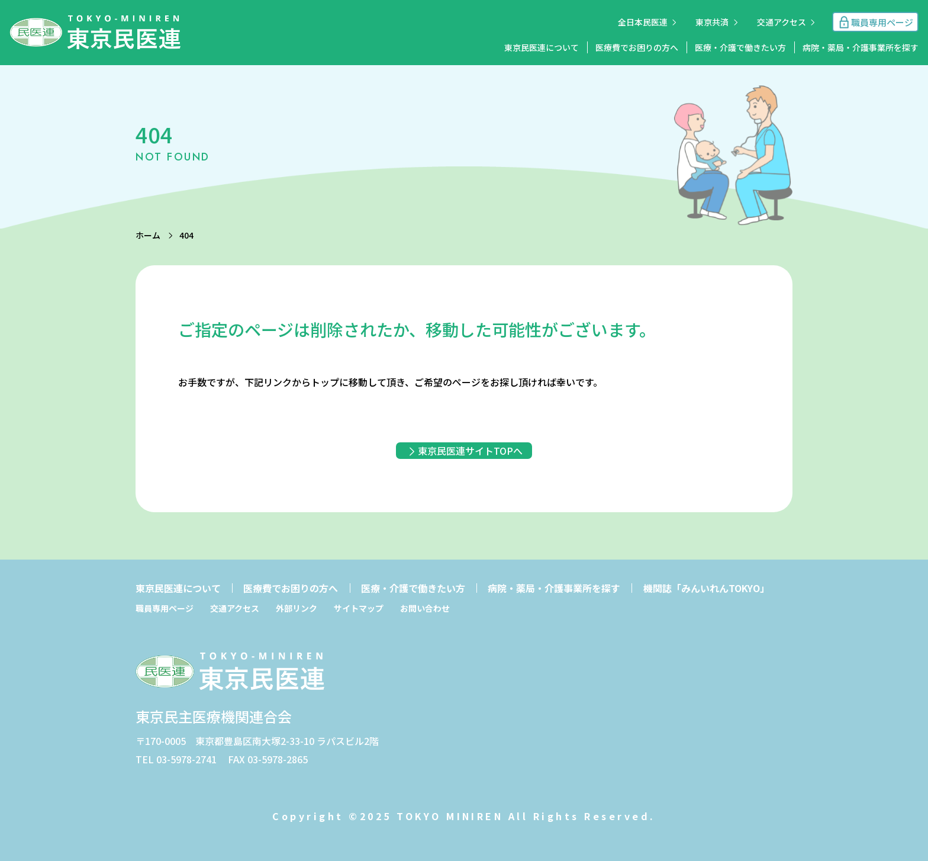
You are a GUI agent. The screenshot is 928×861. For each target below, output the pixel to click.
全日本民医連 (643, 22)
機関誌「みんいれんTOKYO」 (706, 588)
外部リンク (296, 608)
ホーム (148, 235)
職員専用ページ (165, 608)
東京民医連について (541, 47)
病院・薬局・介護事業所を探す (861, 47)
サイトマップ (359, 608)
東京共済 (712, 22)
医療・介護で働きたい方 (740, 47)
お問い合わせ (425, 608)
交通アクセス (781, 22)
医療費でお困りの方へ (636, 47)
